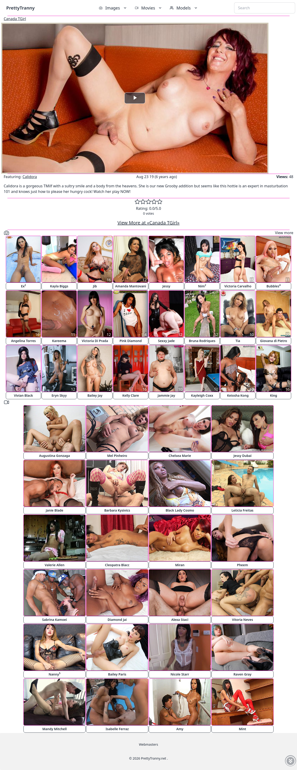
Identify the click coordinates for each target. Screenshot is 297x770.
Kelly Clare (130, 395)
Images (113, 8)
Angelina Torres (23, 341)
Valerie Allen (54, 565)
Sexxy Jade (166, 341)
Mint (242, 729)
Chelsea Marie (180, 455)
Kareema (59, 341)
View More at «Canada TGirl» (148, 223)
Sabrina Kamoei (54, 619)
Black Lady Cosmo (180, 510)
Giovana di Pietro (273, 341)
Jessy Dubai (242, 455)
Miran (179, 565)
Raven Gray (242, 674)
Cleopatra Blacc (117, 565)
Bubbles (274, 285)
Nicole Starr (180, 674)
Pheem (242, 565)
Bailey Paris (117, 674)
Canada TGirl (15, 18)
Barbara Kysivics (117, 510)
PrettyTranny (20, 8)
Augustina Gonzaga (54, 455)
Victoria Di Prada (95, 341)
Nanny (55, 674)
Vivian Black (23, 395)
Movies (148, 8)
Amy (180, 729)
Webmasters (148, 744)
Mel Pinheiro (117, 455)
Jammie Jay (166, 395)
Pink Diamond (130, 341)
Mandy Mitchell (54, 729)
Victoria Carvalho (238, 286)
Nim (202, 285)
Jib (95, 286)
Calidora (30, 176)
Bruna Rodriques (202, 341)
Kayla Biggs (59, 286)
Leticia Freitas (243, 510)
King (273, 395)
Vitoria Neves (242, 619)
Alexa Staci (179, 619)
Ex (23, 285)
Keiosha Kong (238, 395)
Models (184, 8)
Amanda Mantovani (130, 286)
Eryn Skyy (59, 395)
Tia (238, 341)
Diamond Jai (117, 619)
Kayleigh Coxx (202, 395)
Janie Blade (54, 510)
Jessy (166, 286)
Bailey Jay (95, 395)
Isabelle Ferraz (117, 729)
